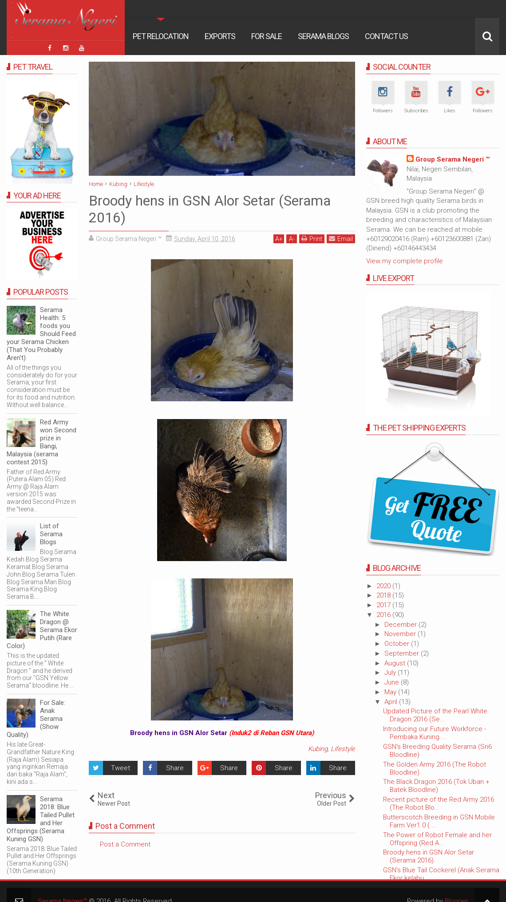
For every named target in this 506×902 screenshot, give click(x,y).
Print (311, 238)
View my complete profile (404, 261)
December (401, 625)
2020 (384, 586)
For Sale (266, 36)
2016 (384, 615)
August (395, 663)
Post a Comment (125, 844)
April (391, 702)
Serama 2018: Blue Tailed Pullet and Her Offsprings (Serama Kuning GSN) (41, 819)
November (401, 634)
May (391, 692)
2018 (384, 595)
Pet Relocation (161, 36)
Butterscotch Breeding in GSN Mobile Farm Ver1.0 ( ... (439, 821)
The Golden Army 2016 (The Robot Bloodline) (434, 768)
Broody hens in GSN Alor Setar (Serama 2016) (428, 856)
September (402, 653)
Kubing (318, 749)
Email (341, 238)
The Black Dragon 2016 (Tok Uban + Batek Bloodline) (436, 786)
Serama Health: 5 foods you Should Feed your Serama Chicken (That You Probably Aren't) (41, 334)
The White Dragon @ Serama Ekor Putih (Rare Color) (42, 630)
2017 (384, 605)
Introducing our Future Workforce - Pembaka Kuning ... (434, 733)
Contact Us (386, 36)
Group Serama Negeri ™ (452, 159)
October (397, 644)
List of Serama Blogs (51, 534)
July (391, 672)
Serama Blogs (323, 36)
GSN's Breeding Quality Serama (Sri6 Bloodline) (437, 751)
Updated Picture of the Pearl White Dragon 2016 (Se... (435, 715)
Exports (220, 36)
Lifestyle (343, 749)
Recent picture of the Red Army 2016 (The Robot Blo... (438, 803)
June (392, 682)
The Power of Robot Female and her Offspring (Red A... (437, 839)
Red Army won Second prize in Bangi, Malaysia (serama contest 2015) (41, 442)
